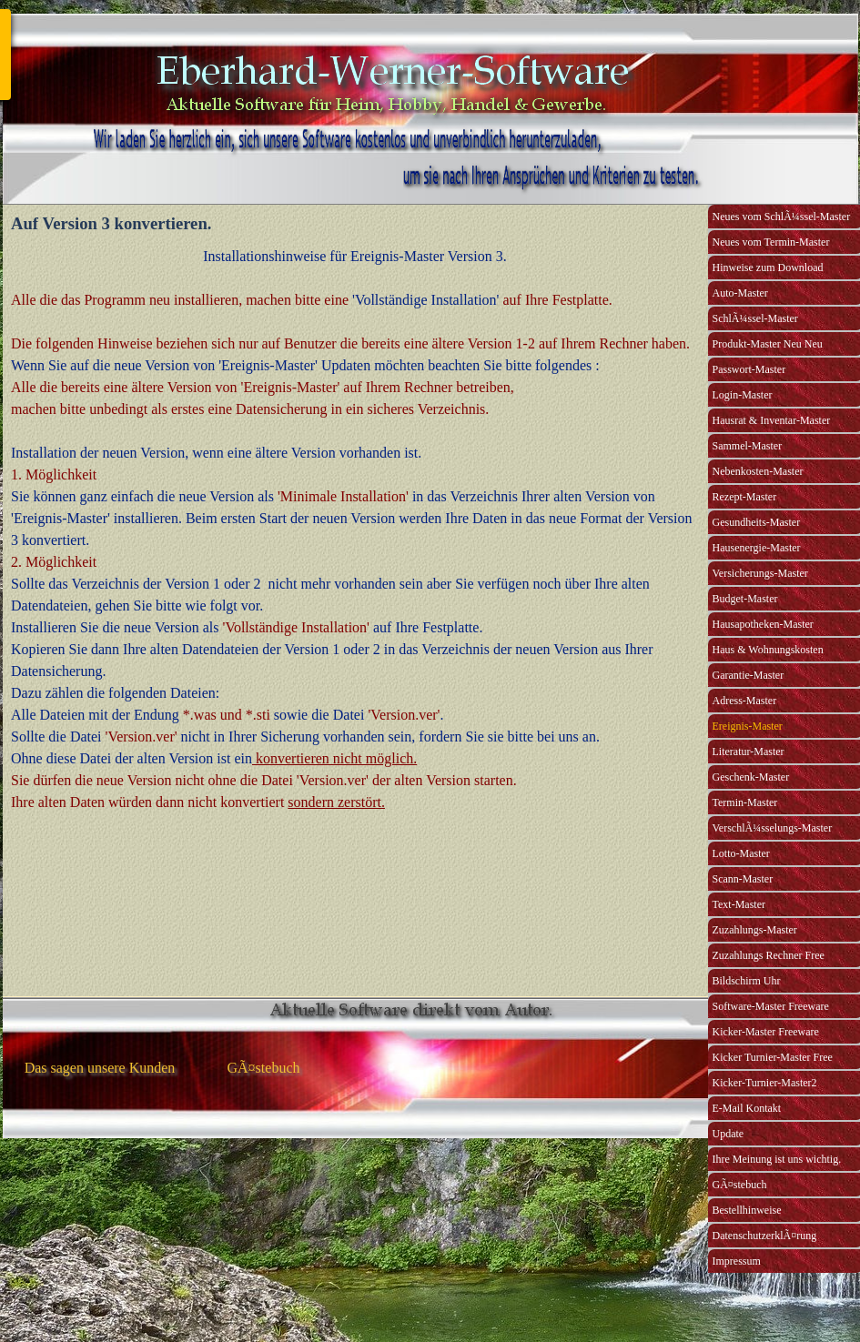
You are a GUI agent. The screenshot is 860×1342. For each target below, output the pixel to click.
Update (728, 1133)
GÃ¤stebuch (740, 1184)
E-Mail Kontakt (747, 1108)
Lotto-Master (741, 853)
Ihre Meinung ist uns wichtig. (777, 1159)
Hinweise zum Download (768, 267)
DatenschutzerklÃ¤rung (765, 1235)
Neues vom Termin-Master (771, 242)
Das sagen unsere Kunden (100, 1067)
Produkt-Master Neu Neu (768, 344)
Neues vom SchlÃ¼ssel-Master (782, 216)
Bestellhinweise (747, 1210)
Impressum (737, 1261)
